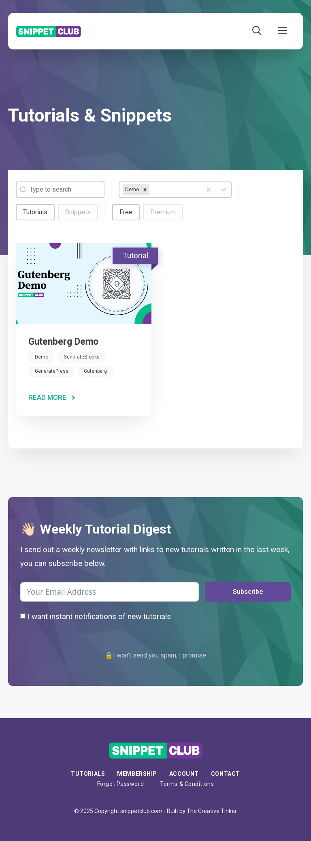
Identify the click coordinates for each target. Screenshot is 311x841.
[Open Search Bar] (257, 31)
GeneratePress (51, 371)
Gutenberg (95, 371)
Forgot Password (120, 784)
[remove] (145, 189)
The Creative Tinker (212, 811)
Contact (225, 774)
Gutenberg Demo (63, 341)
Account (184, 774)
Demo (41, 357)
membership (137, 774)
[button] (35, 212)
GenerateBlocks (82, 357)
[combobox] (160, 189)
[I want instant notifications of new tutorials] (23, 616)
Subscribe (248, 592)
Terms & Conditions (187, 784)
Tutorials (88, 774)
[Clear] (208, 189)
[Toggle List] (223, 189)
